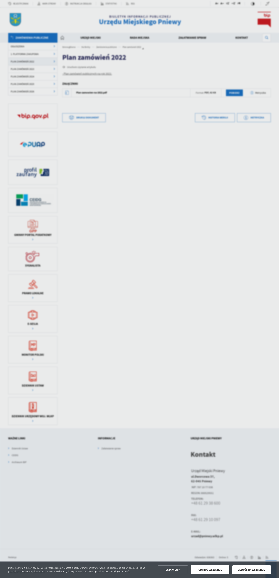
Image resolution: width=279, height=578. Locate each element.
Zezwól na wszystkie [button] (251, 570)
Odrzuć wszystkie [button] (210, 570)
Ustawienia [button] (172, 570)
